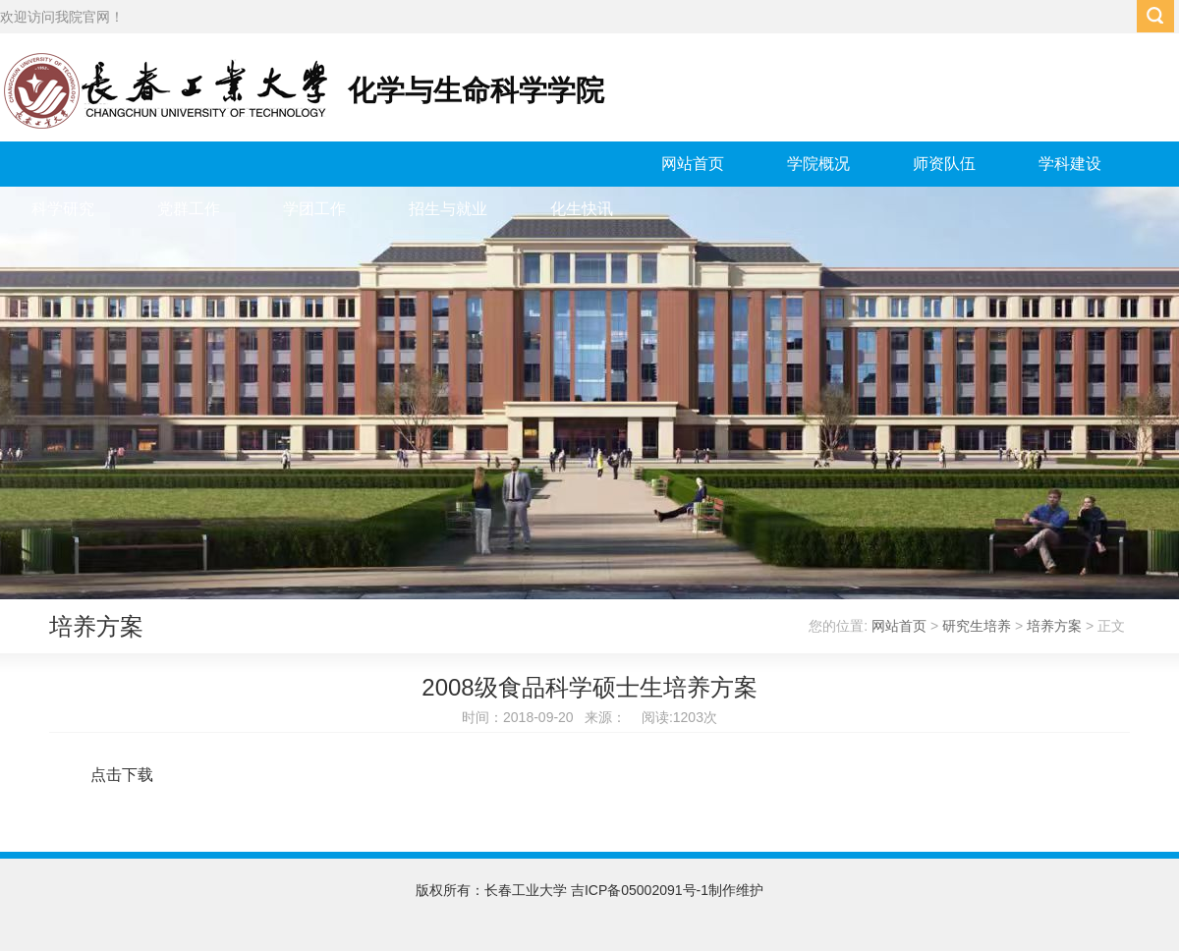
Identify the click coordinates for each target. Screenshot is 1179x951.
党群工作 (188, 208)
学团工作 (314, 208)
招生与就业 (448, 208)
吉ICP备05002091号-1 (639, 890)
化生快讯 (581, 208)
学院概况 (818, 163)
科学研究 (62, 208)
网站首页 (692, 163)
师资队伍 (944, 163)
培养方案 (1054, 626)
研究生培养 (976, 626)
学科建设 (1070, 163)
